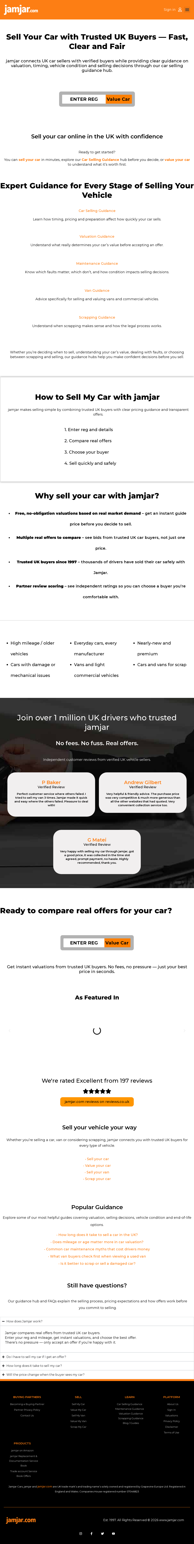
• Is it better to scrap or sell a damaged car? (97, 1264)
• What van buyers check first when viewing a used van (97, 1256)
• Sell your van (97, 1172)
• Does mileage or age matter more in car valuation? (97, 1242)
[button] (187, 10)
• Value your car (97, 1166)
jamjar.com (44, 1486)
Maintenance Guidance (97, 263)
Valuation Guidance (97, 236)
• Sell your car (97, 1159)
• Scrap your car (97, 1179)
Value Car (118, 99)
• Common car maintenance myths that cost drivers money (97, 1249)
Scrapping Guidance (97, 317)
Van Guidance (97, 291)
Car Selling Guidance (97, 211)
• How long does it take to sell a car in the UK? (97, 1235)
